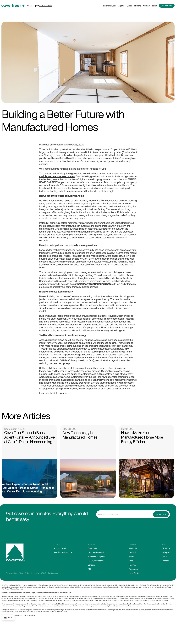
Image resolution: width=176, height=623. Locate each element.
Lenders (91, 564)
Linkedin (165, 560)
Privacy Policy (24, 573)
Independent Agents (96, 556)
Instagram (166, 552)
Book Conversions (95, 560)
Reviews (137, 5)
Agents (121, 5)
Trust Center (53, 573)
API (89, 569)
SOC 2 (43, 573)
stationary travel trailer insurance (95, 284)
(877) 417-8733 (60, 548)
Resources (133, 569)
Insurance (44, 393)
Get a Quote (166, 5)
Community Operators (97, 552)
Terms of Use (11, 573)
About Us (133, 548)
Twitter (164, 556)
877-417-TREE (45, 5)
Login (154, 5)
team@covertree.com (63, 552)
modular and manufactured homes (57, 176)
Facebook (166, 548)
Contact (146, 5)
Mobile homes (58, 393)
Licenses (35, 573)
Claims (129, 5)
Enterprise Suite (109, 5)
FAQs (131, 556)
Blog (131, 560)
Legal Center (134, 573)
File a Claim (92, 548)
